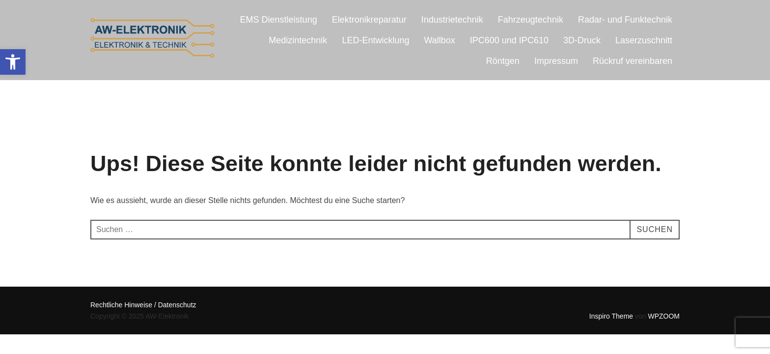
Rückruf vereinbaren (632, 61)
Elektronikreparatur (369, 20)
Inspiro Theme (611, 316)
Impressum (556, 61)
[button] (13, 62)
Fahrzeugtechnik (530, 20)
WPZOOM (664, 316)
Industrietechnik (452, 20)
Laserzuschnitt (643, 40)
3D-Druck (582, 40)
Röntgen (503, 61)
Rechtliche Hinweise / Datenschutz (143, 305)
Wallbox (439, 40)
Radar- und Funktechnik (625, 20)
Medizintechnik (298, 40)
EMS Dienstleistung (278, 20)
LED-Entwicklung (375, 40)
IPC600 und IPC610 (509, 40)
